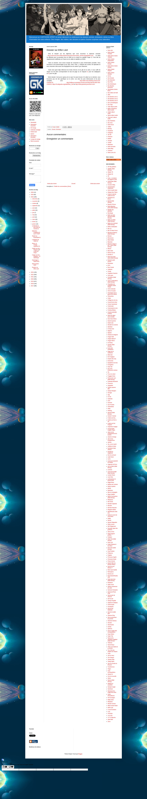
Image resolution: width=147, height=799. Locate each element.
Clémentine (111, 296)
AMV (109, 94)
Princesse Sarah (112, 559)
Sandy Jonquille (112, 600)
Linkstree (110, 150)
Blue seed (110, 250)
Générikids (33, 122)
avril (33, 217)
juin (33, 212)
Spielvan (110, 628)
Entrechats (110, 360)
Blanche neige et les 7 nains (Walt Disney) (112, 245)
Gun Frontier (111, 404)
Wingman (110, 701)
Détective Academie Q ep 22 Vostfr (36, 232)
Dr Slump (110, 342)
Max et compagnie (112, 492)
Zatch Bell (110, 719)
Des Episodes (111, 80)
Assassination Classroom (111, 187)
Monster (110, 505)
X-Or (109, 711)
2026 (32, 192)
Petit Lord (110, 542)
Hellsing (110, 410)
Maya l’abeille (111, 494)
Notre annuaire (111, 146)
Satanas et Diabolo (113, 602)
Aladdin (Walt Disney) (111, 169)
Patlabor (110, 537)
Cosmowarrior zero (113, 308)
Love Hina (110, 477)
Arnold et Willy (111, 185)
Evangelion (110, 364)
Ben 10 (109, 228)
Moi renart (110, 501)
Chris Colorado (111, 289)
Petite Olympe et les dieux (112, 545)
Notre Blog (110, 148)
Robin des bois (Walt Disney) (111, 580)
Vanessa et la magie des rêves (112, 691)
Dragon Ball (111, 336)
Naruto (109, 520)
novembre (35, 201)
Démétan (110, 327)
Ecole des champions (110, 348)
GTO (109, 400)
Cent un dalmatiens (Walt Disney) (113, 281)
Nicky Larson (111, 524)
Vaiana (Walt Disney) (111, 680)
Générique (58, 129)
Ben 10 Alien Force (113, 230)
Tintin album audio (112, 106)
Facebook (110, 130)
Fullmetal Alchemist (113, 381)
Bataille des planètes (111, 210)
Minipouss (110, 499)
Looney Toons (111, 475)
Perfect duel (34, 131)
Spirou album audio (113, 115)
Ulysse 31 (110, 674)
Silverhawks (111, 624)
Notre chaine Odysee (111, 70)
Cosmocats (111, 306)
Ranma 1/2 (110, 574)
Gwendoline (111, 406)
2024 (32, 197)
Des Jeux (110, 122)
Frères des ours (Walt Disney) (112, 378)
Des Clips (110, 104)
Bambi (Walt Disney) (111, 201)
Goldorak (110, 398)
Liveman (110, 469)
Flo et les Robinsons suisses (112, 369)
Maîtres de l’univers (113, 484)
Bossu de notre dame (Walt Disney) (113, 257)
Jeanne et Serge (112, 437)
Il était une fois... (112, 418)
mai (33, 214)
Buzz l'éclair (111, 267)
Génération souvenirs (33, 125)
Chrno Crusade (112, 291)
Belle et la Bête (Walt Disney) (112, 220)
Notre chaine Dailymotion (111, 59)
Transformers (111, 667)
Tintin (109, 653)
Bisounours (111, 238)
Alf (108, 176)
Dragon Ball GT (112, 338)
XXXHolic (110, 713)
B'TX (109, 265)
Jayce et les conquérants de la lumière (112, 433)
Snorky (109, 626)
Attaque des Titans (112, 192)
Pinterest (110, 136)
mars (33, 219)
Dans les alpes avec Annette (111, 316)
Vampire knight (111, 687)
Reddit (109, 138)
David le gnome (112, 321)
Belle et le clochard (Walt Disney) (113, 224)
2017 (32, 286)
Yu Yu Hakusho (112, 717)
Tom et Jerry (111, 655)
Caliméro (110, 269)
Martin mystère (111, 486)
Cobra (109, 298)
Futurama (110, 383)
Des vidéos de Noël (113, 92)
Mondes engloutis (112, 503)
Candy (109, 271)
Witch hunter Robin (113, 705)
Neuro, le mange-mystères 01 (36, 245)
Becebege (110, 213)
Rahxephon (111, 572)
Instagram (110, 132)
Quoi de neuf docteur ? (111, 567)
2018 (32, 283)
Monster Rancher (112, 507)
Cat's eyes (110, 275)
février (34, 221)
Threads (110, 140)
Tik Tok (109, 134)
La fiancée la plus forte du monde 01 (36, 227)
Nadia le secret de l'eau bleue (112, 515)
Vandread (110, 689)
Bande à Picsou (112, 204)
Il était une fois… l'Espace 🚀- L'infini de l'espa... (36, 250)
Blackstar (110, 242)
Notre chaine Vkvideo (111, 73)
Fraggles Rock (111, 376)
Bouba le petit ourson (111, 260)
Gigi (109, 394)
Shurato (110, 622)
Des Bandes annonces (111, 86)
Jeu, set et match (112, 444)
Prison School (111, 561)
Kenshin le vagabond (110, 452)
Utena (109, 678)
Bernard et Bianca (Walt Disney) (112, 233)
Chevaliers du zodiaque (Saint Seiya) (112, 285)
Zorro (109, 721)
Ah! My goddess (112, 166)
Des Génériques (112, 84)
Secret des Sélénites (110, 609)
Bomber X (110, 254)
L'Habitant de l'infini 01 (35, 240)
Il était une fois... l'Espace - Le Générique (36, 256)
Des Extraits (111, 78)
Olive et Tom (111, 531)
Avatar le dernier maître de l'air (112, 194)
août (33, 208)
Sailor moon (111, 584)
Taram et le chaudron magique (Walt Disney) (112, 639)
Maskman (110, 490)
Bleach (109, 248)
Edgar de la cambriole (111, 352)
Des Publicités (111, 120)
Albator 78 (110, 172)
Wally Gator (111, 699)
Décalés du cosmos (113, 324)
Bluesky (110, 128)
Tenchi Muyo (111, 645)
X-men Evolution (112, 709)
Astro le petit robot (112, 190)
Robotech (110, 582)
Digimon (110, 330)
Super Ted (110, 636)
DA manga (33, 128)
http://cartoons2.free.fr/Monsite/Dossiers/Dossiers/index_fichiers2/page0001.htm (70, 55)
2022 (32, 274)
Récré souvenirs (35, 141)
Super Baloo (111, 634)
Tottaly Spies (111, 661)
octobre (34, 203)
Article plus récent (51, 183)
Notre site (110, 50)
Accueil (73, 183)
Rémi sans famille (112, 570)
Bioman (110, 236)
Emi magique (111, 357)
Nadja (109, 518)
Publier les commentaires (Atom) (62, 186)
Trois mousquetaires (111, 671)
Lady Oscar (111, 457)
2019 (32, 281)
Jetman (109, 442)
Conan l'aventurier (112, 304)
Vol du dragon (111, 697)
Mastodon (110, 144)
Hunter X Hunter (112, 416)
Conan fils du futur (112, 302)
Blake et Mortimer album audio (112, 109)
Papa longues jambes (111, 534)
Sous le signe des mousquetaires (112, 631)
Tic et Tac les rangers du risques (112, 650)
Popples (110, 555)
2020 (32, 279)
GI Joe (109, 396)
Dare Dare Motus (112, 319)
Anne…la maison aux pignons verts (112, 178)
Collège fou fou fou (113, 300)
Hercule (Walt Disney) (111, 413)
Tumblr (109, 142)
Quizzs (32, 134)
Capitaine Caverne (112, 273)
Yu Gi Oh (110, 715)
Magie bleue (111, 482)
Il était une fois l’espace (111, 424)
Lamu (109, 459)
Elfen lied (110, 355)
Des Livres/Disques (113, 102)
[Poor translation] (11, 767)
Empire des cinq (112, 358)
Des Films (110, 82)
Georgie (110, 392)
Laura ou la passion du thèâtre (113, 461)
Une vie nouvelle (112, 676)
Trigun (109, 669)
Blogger (80, 754)
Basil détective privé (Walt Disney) (113, 207)
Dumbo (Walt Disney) (111, 345)
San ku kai (110, 598)
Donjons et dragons (113, 334)
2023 (32, 272)
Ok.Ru (109, 76)
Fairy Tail (110, 366)
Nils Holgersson (112, 526)
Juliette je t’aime (112, 446)
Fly (108, 372)
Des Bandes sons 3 (113, 100)
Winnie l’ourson (112, 703)
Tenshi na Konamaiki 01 (36, 236)
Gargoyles (110, 385)
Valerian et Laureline (110, 684)
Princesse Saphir (112, 557)
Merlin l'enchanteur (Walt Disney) (113, 497)
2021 (32, 276)
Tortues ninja (111, 659)
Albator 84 (110, 174)
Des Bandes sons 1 (113, 96)
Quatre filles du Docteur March (112, 563)
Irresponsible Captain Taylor (111, 429)
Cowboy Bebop (112, 310)
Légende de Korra (112, 464)
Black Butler (111, 240)
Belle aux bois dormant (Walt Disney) (111, 216)
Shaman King (111, 615)
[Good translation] (5, 767)
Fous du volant (111, 374)
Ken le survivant (112, 455)
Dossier (53, 129)
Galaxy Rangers (112, 390)
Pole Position (111, 551)
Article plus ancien (95, 183)
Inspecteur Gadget (112, 426)
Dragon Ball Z (111, 340)
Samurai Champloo (113, 590)
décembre (35, 199)
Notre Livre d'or (112, 152)
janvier (34, 224)
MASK (109, 488)
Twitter (109, 126)
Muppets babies (112, 509)
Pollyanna (110, 553)
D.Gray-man (111, 328)
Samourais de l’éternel (111, 596)
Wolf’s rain (110, 707)
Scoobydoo (111, 606)
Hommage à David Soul (35, 260)
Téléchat (110, 642)
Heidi (109, 408)
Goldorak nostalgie (35, 130)
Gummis (110, 402)
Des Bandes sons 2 (113, 98)
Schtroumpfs (111, 604)
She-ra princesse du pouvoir (112, 618)
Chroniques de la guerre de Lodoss (112, 293)
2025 (32, 194)
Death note (110, 323)
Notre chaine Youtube (111, 53)
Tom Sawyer (111, 657)
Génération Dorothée (33, 136)
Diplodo (110, 332)
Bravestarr (110, 263)
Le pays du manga (35, 139)
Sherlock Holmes (112, 620)
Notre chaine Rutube (111, 63)
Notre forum (111, 124)
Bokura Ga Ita (111, 252)
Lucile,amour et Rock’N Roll (112, 479)
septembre (35, 205)
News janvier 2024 (35, 264)
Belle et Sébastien (112, 226)
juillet (33, 210)
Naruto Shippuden (112, 522)
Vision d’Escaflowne (111, 695)
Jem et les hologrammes (111, 439)
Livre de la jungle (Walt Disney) (112, 472)
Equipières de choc (113, 362)
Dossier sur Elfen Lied (35, 268)
